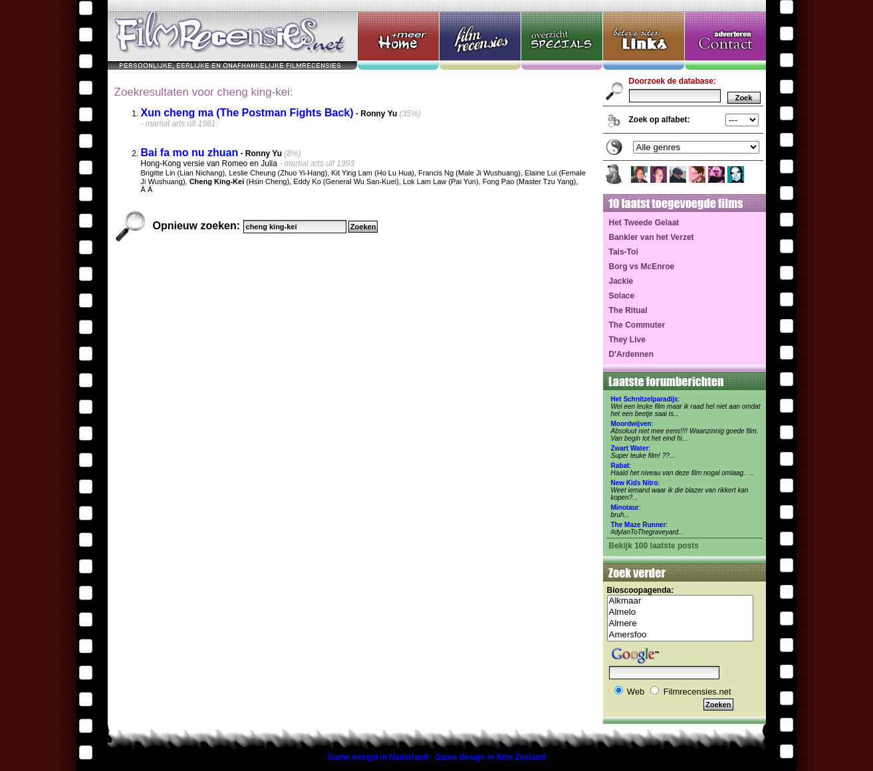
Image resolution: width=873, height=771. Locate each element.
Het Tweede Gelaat (644, 222)
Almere (680, 623)
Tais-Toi (623, 252)
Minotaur (625, 507)
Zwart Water (630, 448)
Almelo (680, 612)
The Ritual (628, 310)
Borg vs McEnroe (642, 266)
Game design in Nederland (378, 757)
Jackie (621, 281)
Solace (622, 295)
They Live (627, 339)
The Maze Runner (638, 524)
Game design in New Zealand (490, 757)
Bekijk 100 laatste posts (654, 545)
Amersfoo (680, 635)
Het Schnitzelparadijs (644, 399)
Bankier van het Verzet (651, 237)
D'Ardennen (631, 354)
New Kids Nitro (634, 483)
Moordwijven (631, 423)
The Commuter (637, 325)
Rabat (620, 465)
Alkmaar (680, 601)
